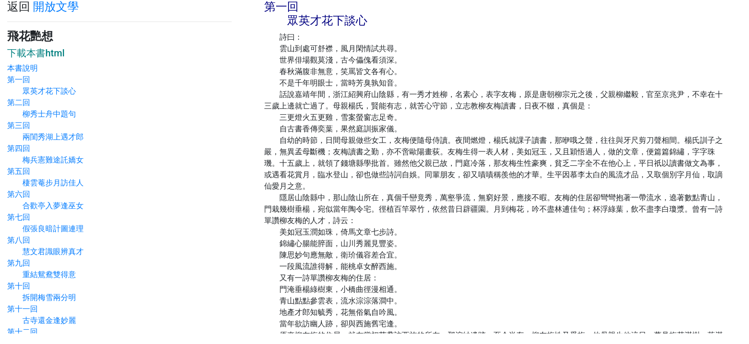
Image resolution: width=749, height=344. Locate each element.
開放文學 (56, 6)
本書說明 (22, 68)
